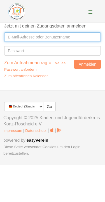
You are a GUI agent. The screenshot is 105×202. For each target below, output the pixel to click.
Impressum (12, 130)
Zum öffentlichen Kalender (26, 76)
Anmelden (87, 64)
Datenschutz (35, 130)
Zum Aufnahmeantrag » (27, 62)
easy (37, 140)
